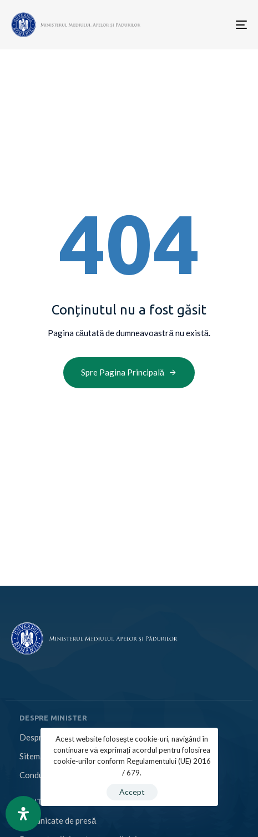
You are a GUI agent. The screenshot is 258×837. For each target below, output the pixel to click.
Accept (132, 792)
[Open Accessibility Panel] (23, 813)
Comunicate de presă (57, 820)
